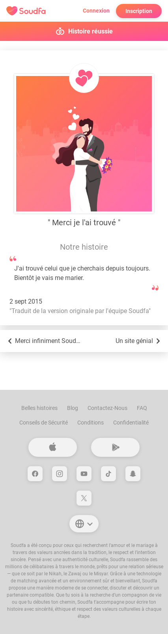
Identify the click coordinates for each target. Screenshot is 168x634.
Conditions (90, 422)
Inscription (138, 11)
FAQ (142, 408)
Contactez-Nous (107, 408)
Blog (72, 408)
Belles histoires (39, 408)
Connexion (96, 10)
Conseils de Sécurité (43, 422)
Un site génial (139, 341)
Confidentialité (131, 422)
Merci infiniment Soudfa (44, 341)
